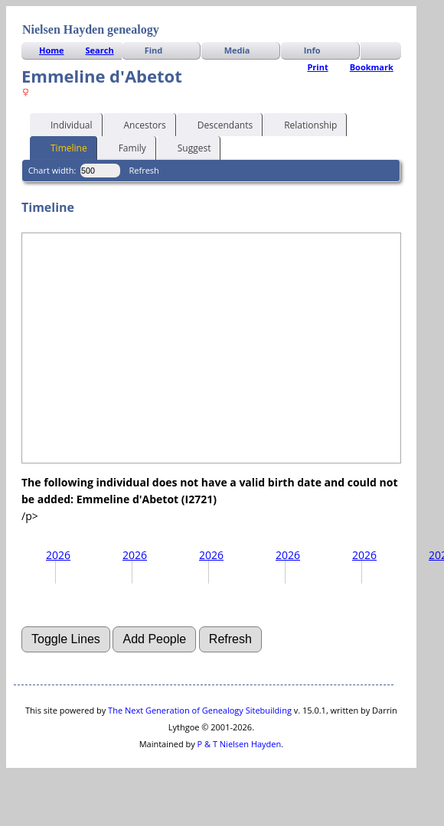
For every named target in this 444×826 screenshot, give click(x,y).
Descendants (218, 124)
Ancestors (138, 124)
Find (154, 50)
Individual (65, 124)
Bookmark (371, 67)
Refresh (144, 170)
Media (237, 50)
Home (51, 50)
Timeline (62, 146)
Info (312, 50)
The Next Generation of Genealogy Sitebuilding (200, 710)
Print (317, 67)
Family (125, 146)
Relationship (303, 124)
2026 (58, 555)
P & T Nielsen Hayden (240, 744)
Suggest (187, 146)
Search (100, 50)
